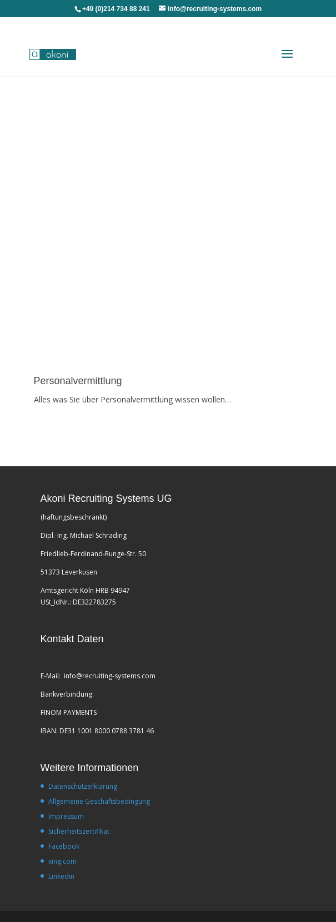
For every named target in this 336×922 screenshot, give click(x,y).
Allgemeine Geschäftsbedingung (99, 801)
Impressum (66, 816)
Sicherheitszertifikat (78, 831)
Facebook (63, 846)
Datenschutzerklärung (82, 786)
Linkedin (61, 876)
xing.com (62, 861)
